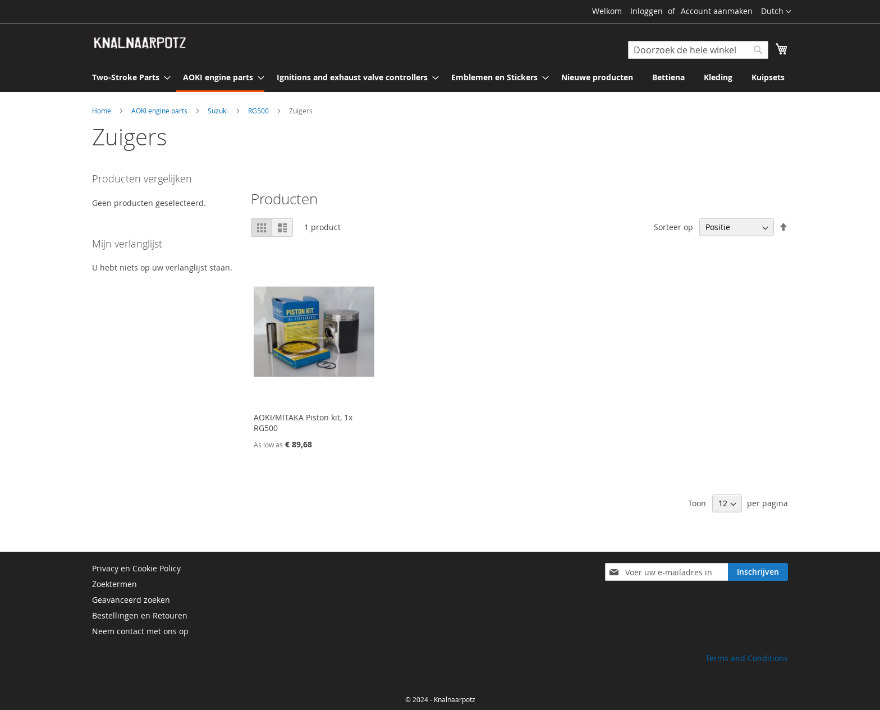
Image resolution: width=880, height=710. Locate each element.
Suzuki (219, 110)
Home (102, 110)
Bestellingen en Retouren (139, 615)
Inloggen (646, 11)
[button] (776, 12)
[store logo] (139, 43)
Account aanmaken (717, 11)
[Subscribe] (758, 572)
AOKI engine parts (160, 110)
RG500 (259, 110)
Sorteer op (673, 227)
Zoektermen (114, 584)
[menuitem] (128, 77)
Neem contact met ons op (140, 631)
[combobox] (698, 50)
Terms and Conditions (746, 658)
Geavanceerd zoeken (131, 599)
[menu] (440, 78)
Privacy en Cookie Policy (136, 568)
